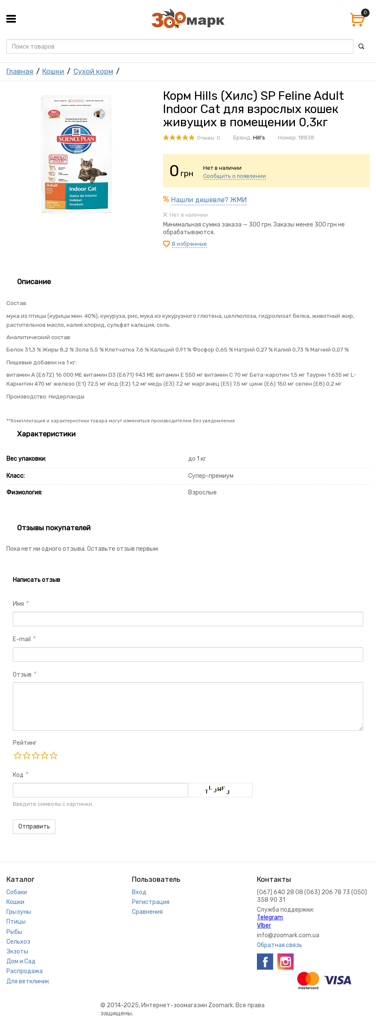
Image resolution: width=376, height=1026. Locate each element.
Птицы (16, 921)
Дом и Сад (20, 961)
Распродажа (24, 971)
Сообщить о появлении (234, 176)
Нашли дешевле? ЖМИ (209, 200)
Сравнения (147, 912)
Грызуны (18, 912)
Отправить (34, 826)
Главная (19, 71)
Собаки (16, 892)
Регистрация (150, 902)
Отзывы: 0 (208, 138)
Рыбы (14, 932)
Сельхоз (18, 941)
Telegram (270, 917)
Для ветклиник (27, 981)
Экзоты (17, 951)
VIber (264, 925)
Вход (139, 892)
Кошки (53, 71)
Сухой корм (93, 71)
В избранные (189, 244)
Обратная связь (279, 945)
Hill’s (259, 137)
